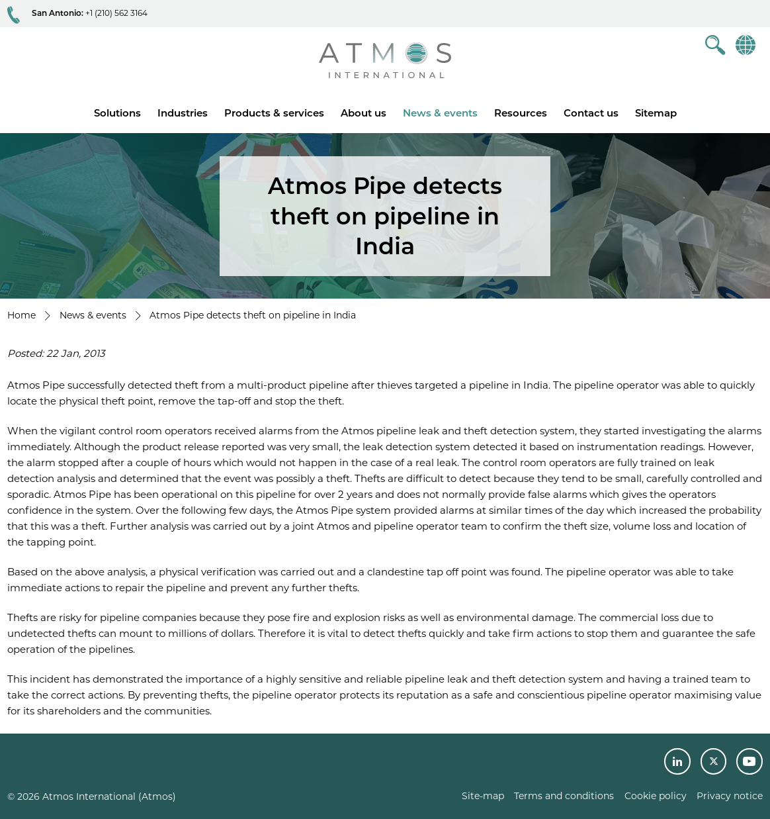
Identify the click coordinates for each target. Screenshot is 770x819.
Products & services (274, 113)
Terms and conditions (564, 796)
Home (21, 315)
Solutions (117, 113)
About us (363, 113)
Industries (182, 113)
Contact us (591, 113)
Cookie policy (655, 796)
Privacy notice (730, 796)
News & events (440, 113)
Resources (520, 113)
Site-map (483, 796)
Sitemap (656, 113)
